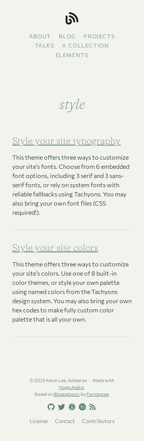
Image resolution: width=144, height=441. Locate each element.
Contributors (98, 421)
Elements (72, 55)
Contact (65, 421)
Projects (99, 36)
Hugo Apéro (71, 387)
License (39, 421)
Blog (67, 36)
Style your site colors (55, 247)
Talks (45, 45)
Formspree (97, 394)
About (40, 36)
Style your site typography (66, 140)
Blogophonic (67, 394)
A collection (85, 45)
